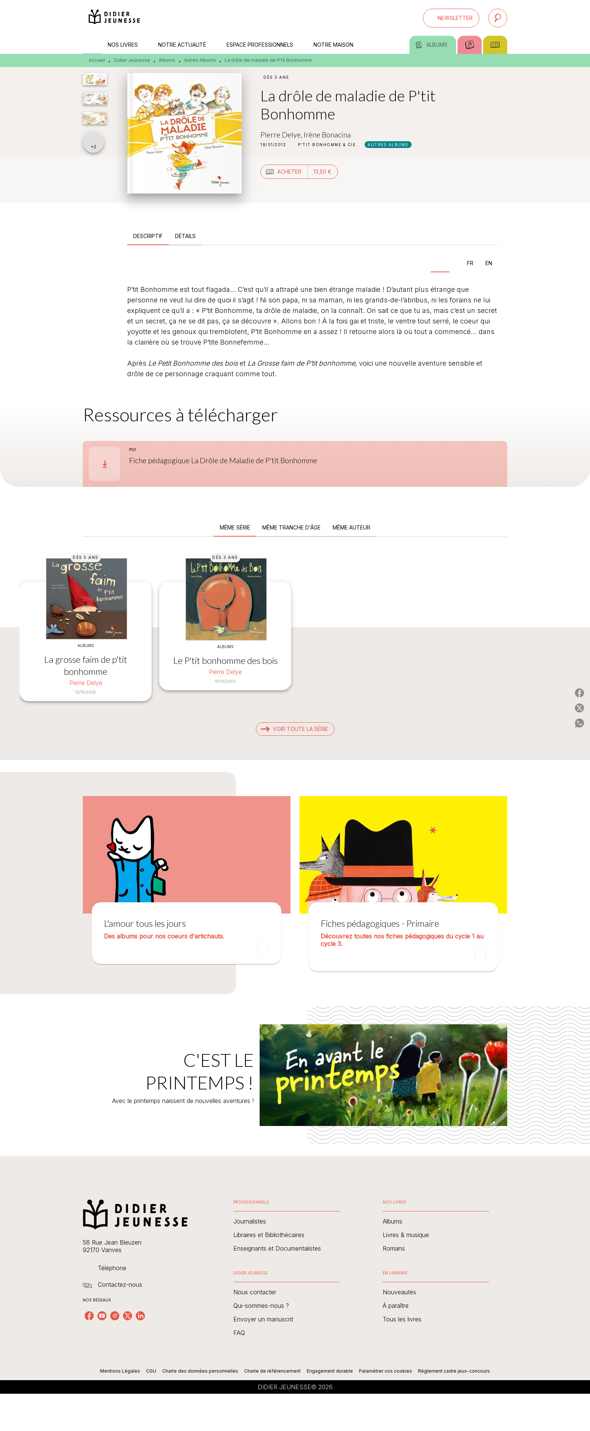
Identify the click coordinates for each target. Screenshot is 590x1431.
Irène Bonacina (327, 134)
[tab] (92, 45)
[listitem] (89, 1315)
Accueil (97, 60)
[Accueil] (114, 18)
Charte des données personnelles (200, 1371)
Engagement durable (330, 1371)
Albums (167, 60)
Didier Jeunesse (132, 60)
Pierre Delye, (282, 134)
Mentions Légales (120, 1371)
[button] (451, 18)
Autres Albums (200, 60)
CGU (151, 1371)
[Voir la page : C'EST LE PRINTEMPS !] (295, 1066)
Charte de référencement (272, 1371)
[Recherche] (497, 18)
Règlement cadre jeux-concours (454, 1371)
